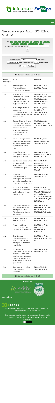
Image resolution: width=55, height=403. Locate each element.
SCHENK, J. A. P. (40, 88)
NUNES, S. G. (39, 238)
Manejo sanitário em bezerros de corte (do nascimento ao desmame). (22, 227)
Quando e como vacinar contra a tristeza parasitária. (21, 269)
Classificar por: (15, 59)
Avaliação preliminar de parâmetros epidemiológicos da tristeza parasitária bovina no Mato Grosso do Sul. (22, 112)
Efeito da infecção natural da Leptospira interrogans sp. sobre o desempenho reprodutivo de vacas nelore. (22, 143)
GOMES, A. (38, 154)
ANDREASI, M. (45, 199)
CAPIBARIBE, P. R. (41, 165)
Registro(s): (43, 62)
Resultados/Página (26, 62)
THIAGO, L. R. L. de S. (42, 212)
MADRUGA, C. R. (40, 99)
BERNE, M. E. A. (40, 157)
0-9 (12, 41)
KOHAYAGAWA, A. (41, 101)
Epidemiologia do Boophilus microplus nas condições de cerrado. (21, 154)
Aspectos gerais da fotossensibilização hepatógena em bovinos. (21, 88)
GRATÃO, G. (41, 194)
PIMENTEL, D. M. (40, 210)
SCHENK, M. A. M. (41, 86)
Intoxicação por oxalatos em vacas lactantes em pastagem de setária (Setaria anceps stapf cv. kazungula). (21, 209)
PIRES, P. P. (38, 227)
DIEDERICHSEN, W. (41, 141)
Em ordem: (42, 59)
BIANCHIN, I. (39, 201)
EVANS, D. (47, 154)
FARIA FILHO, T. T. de (42, 207)
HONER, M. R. (39, 110)
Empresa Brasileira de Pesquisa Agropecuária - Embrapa (25, 308)
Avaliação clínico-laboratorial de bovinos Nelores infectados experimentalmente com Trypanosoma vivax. (21, 99)
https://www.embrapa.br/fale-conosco (27, 310)
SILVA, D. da (38, 168)
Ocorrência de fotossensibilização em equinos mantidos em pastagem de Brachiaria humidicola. (21, 240)
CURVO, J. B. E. (40, 114)
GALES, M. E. (39, 196)
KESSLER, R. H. (40, 161)
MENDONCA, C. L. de (42, 97)
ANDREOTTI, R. (40, 218)
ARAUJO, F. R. (39, 103)
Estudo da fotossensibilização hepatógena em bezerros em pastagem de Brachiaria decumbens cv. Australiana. (22, 178)
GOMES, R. (38, 190)
